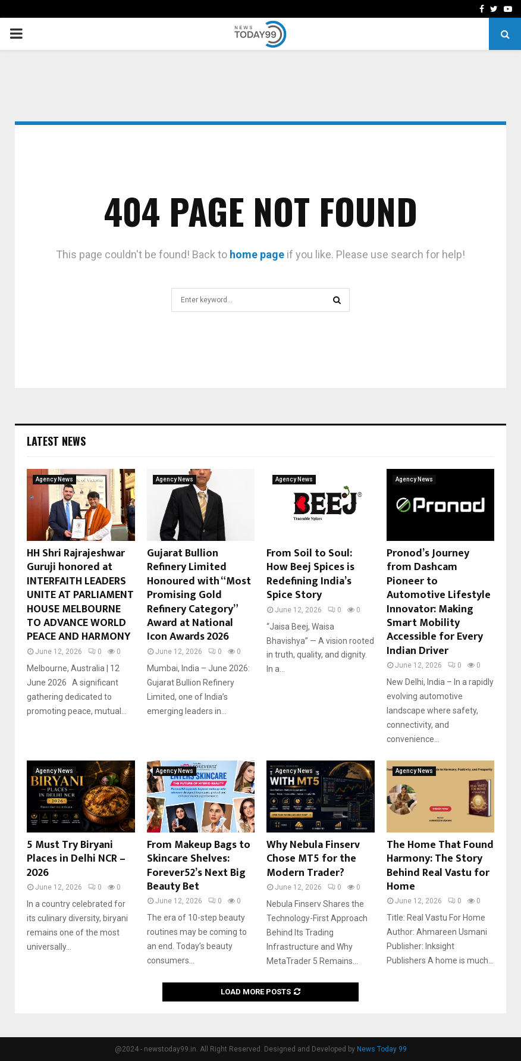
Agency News (54, 479)
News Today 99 (382, 1049)
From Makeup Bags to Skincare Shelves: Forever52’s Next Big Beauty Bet (198, 866)
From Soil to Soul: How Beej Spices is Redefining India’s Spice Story (310, 574)
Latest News (56, 441)
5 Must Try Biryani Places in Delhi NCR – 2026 (76, 859)
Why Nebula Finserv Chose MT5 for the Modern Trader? (313, 859)
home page (257, 254)
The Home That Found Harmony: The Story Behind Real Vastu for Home (440, 866)
